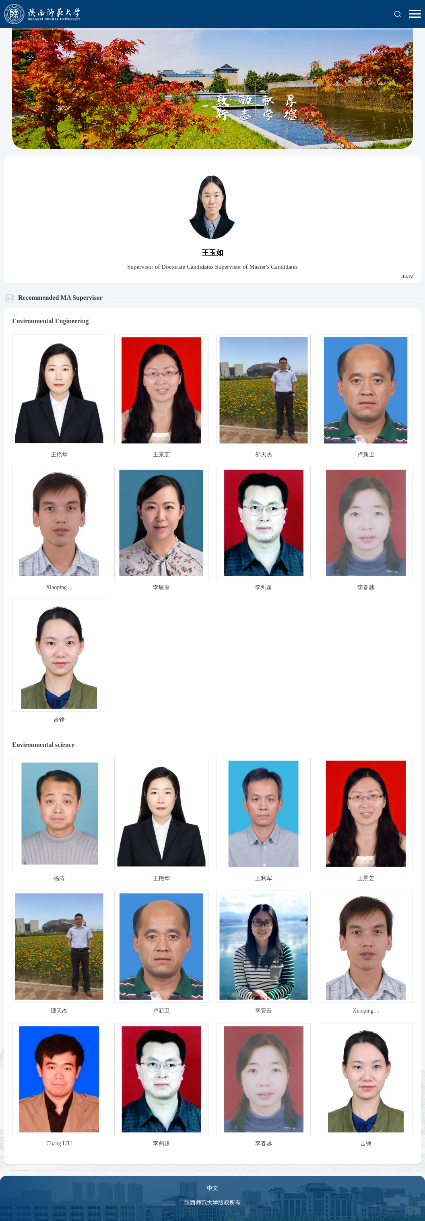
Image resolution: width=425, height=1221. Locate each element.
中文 (212, 1188)
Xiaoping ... (59, 587)
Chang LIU (59, 1144)
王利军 (263, 878)
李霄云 (263, 1011)
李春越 (365, 587)
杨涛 (59, 878)
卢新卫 (365, 455)
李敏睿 (161, 587)
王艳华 (59, 455)
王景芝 (161, 455)
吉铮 (59, 720)
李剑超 (263, 587)
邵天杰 (263, 455)
